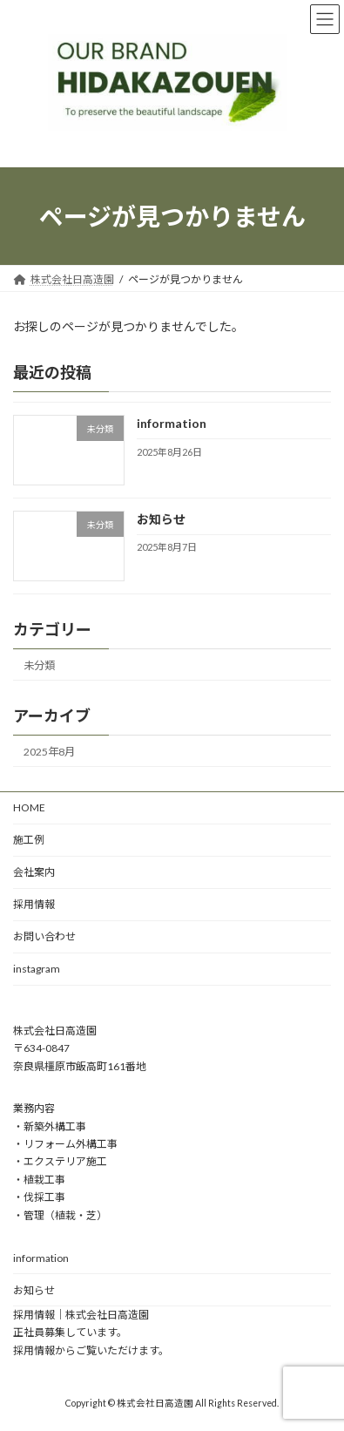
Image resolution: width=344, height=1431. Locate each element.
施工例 (28, 839)
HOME (29, 807)
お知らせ (161, 519)
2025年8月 (49, 751)
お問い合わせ (44, 936)
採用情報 (34, 904)
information (171, 423)
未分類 (39, 665)
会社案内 (34, 871)
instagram (36, 968)
